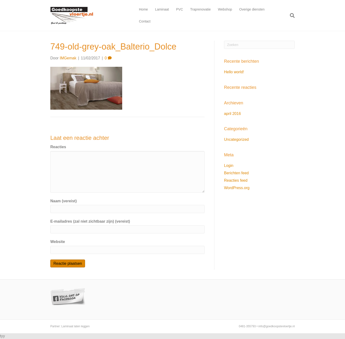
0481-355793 (247, 326)
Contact (144, 21)
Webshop (225, 9)
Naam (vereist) (63, 201)
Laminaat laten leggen (75, 326)
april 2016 (232, 114)
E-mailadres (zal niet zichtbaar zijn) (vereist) (90, 221)
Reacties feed (235, 180)
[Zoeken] (290, 15)
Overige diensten (252, 9)
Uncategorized (236, 139)
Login (228, 166)
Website (57, 242)
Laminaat (162, 9)
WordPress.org (236, 188)
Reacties (58, 147)
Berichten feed (236, 173)
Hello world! (234, 72)
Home (143, 9)
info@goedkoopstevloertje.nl (276, 326)
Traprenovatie (200, 9)
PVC (179, 9)
